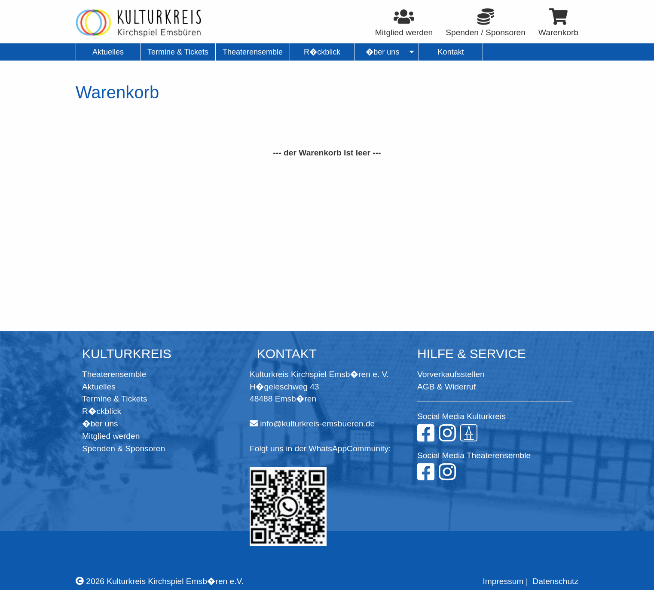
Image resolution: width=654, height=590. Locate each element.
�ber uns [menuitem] (383, 52)
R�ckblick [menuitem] (322, 52)
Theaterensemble (114, 374)
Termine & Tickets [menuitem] (177, 52)
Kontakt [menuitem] (451, 52)
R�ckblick (101, 411)
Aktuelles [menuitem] (108, 52)
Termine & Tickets (114, 398)
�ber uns (100, 423)
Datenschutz (555, 581)
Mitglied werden (111, 436)
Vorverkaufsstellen (451, 374)
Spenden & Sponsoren (123, 448)
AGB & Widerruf (446, 386)
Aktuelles (99, 386)
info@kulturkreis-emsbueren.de (317, 423)
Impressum (503, 581)
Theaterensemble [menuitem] (253, 52)
